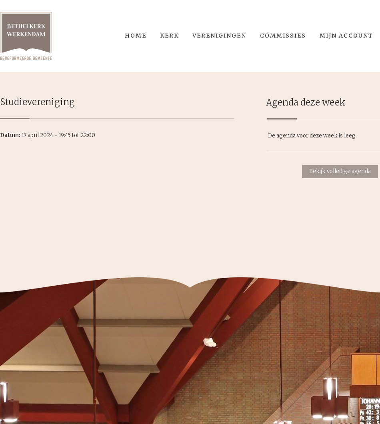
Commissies (283, 35)
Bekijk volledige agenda (340, 171)
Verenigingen (219, 35)
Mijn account (346, 35)
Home (135, 35)
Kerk (169, 35)
